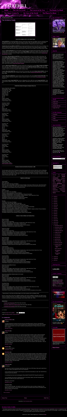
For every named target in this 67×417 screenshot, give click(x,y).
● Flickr (54, 116)
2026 (55, 196)
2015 (55, 215)
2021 (55, 205)
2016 (55, 213)
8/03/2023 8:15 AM (8, 382)
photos (64, 183)
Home (6, 10)
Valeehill (54, 279)
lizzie (64, 180)
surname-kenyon (55, 190)
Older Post (46, 398)
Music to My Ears (58, 248)
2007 (55, 260)
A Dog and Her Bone (58, 246)
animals (63, 174)
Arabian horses (56, 176)
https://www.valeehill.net (57, 285)
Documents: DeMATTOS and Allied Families (12, 304)
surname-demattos (16, 314)
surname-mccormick (56, 191)
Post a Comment (7, 392)
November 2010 (58, 227)
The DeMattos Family (57, 251)
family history (62, 179)
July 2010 (57, 234)
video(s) (54, 192)
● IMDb (54, 118)
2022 (55, 203)
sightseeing (55, 186)
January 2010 (58, 244)
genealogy (7, 314)
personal (54, 183)
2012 (55, 220)
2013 (55, 218)
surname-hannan (62, 188)
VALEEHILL (14, 5)
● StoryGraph (55, 120)
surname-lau (63, 190)
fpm (38, 414)
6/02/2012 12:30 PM (8, 328)
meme (54, 182)
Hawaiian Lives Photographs (9, 302)
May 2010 (57, 237)
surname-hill (55, 189)
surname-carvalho (62, 186)
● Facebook (55, 114)
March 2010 (57, 240)
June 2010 (57, 235)
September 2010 (58, 230)
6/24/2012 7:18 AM (8, 344)
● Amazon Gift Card (56, 105)
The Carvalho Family (57, 254)
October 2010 (58, 228)
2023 (55, 201)
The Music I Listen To (11, 13)
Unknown (7, 346)
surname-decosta (56, 187)
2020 (55, 206)
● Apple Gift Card (56, 107)
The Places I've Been (49, 13)
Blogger (45, 414)
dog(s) (58, 179)
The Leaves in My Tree (37, 10)
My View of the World (30, 13)
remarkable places (59, 185)
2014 (55, 217)
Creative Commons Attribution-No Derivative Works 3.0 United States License (58, 282)
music (63, 182)
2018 (55, 210)
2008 (55, 258)
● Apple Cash (55, 101)
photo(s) (10, 314)
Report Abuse (56, 347)
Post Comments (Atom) (28, 401)
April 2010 (57, 239)
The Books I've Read (56, 10)
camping (55, 179)
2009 (55, 256)
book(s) (63, 178)
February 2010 (58, 242)
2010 (55, 223)
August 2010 (57, 232)
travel (63, 191)
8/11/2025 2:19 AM (8, 390)
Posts (55, 165)
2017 (55, 211)
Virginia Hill (7, 330)
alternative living (56, 174)
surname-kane (62, 189)
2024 (55, 199)
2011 (55, 222)
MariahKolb (7, 352)
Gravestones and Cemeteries (9, 306)
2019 (55, 208)
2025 (55, 198)
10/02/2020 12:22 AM (9, 349)
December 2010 (58, 225)
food (54, 180)
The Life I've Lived (19, 10)
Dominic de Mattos (8, 319)
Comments (56, 167)
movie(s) (58, 182)
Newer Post (4, 398)
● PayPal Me (55, 103)
